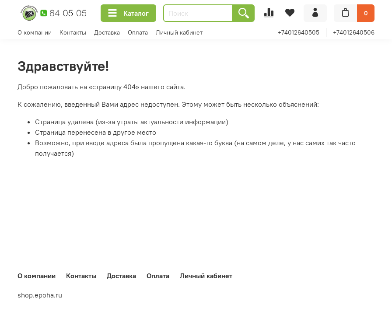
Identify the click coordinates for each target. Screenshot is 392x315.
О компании (35, 32)
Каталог (128, 13)
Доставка (107, 32)
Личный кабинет (179, 32)
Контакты (73, 32)
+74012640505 (298, 32)
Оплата (138, 32)
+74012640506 (353, 32)
